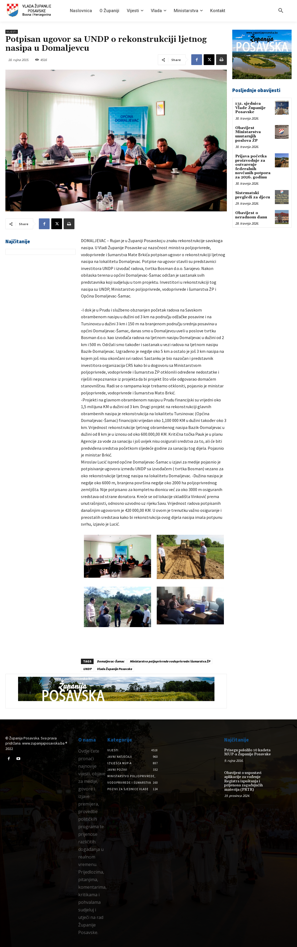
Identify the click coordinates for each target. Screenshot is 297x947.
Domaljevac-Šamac (110, 661)
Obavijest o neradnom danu (251, 214)
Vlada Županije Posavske (114, 669)
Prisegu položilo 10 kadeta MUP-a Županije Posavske (247, 752)
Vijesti (11, 32)
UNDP (87, 669)
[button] (281, 11)
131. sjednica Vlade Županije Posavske (250, 107)
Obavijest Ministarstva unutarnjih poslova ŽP (248, 134)
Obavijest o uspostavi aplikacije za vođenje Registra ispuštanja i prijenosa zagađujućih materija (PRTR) (243, 781)
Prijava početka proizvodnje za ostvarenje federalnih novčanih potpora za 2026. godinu (252, 166)
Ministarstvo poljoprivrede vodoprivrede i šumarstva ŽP (170, 661)
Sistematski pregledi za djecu (252, 194)
